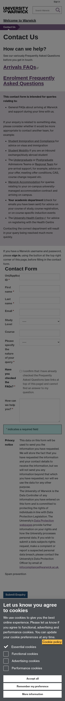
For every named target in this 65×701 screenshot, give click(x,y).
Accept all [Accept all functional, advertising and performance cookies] (32, 678)
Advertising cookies (21, 661)
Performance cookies (22, 668)
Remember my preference (32, 686)
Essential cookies (19, 646)
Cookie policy (52, 642)
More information (32, 694)
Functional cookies (20, 654)
